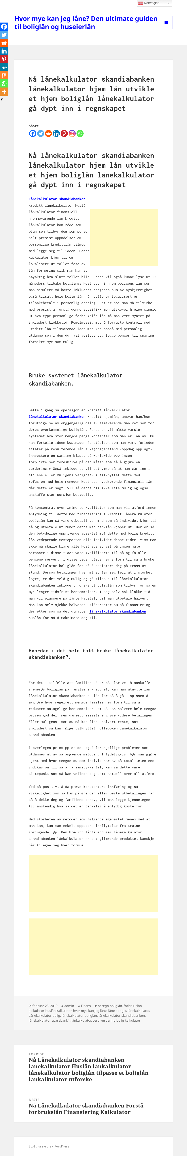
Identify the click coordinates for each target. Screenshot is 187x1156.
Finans (86, 1006)
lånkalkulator (81, 1020)
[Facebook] (32, 133)
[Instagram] (72, 133)
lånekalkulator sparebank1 (49, 1020)
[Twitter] (40, 133)
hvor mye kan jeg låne (90, 1010)
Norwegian (148, 3)
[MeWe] (4, 67)
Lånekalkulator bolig (44, 1015)
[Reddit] (48, 133)
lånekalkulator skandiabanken (57, 417)
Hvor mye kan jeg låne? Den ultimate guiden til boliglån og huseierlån (85, 22)
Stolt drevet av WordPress (49, 1146)
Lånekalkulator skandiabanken (57, 199)
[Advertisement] (124, 237)
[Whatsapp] (80, 133)
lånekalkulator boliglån (79, 1015)
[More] (4, 92)
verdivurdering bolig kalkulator (116, 1020)
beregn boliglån (110, 1006)
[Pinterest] (64, 133)
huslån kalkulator (58, 1010)
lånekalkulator (138, 1010)
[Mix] (4, 75)
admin (69, 1006)
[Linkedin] (56, 133)
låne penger (117, 1010)
